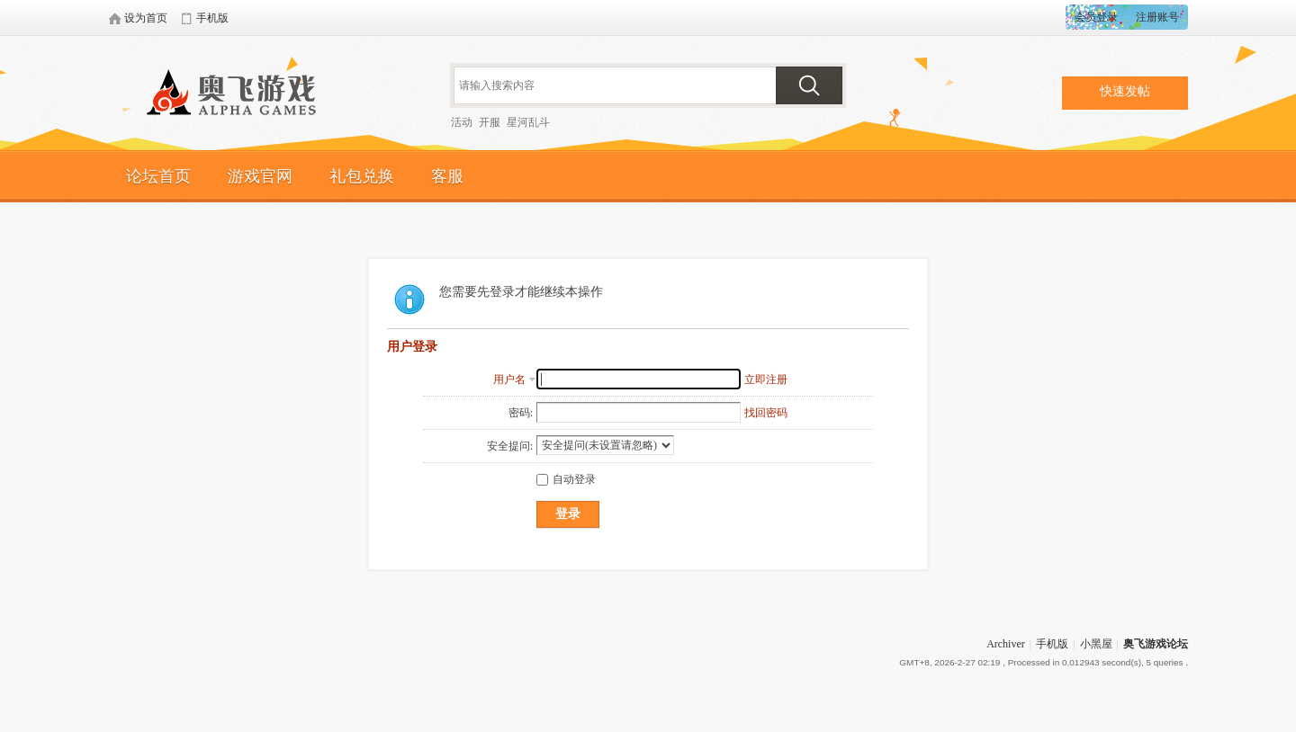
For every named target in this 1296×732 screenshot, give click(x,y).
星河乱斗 (528, 122)
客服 (447, 176)
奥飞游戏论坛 (238, 94)
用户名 (509, 379)
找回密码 (766, 412)
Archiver (1005, 644)
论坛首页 (158, 176)
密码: (520, 412)
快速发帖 (1125, 91)
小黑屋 (1096, 644)
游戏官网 (260, 176)
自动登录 (566, 479)
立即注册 (766, 379)
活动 (461, 122)
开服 (489, 122)
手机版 (1052, 644)
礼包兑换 (361, 176)
